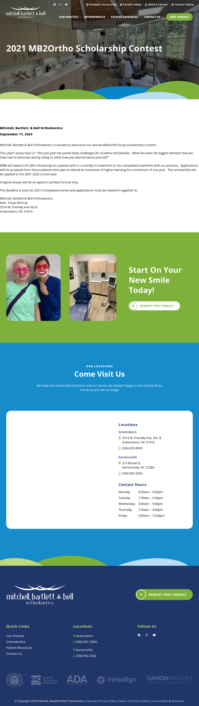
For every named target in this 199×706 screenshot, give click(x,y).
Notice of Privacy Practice (134, 701)
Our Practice (70, 17)
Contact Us (154, 17)
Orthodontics (96, 17)
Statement (177, 701)
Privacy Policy (107, 701)
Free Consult (179, 17)
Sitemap (92, 701)
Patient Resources (126, 17)
